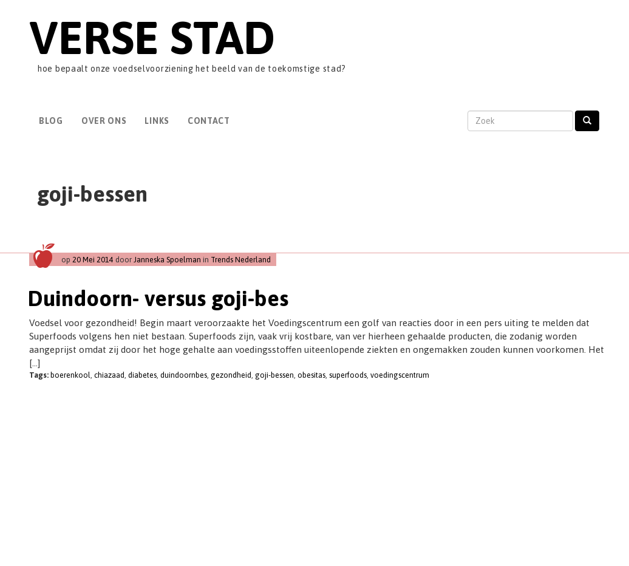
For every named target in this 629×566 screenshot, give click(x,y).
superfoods (348, 375)
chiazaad (109, 375)
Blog (51, 121)
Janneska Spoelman (167, 259)
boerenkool (70, 375)
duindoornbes (183, 375)
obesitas (311, 375)
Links (156, 121)
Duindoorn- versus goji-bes (158, 298)
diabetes (142, 375)
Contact (209, 121)
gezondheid (231, 375)
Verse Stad (152, 37)
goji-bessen (274, 375)
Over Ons (104, 121)
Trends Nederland (241, 259)
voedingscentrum (399, 375)
